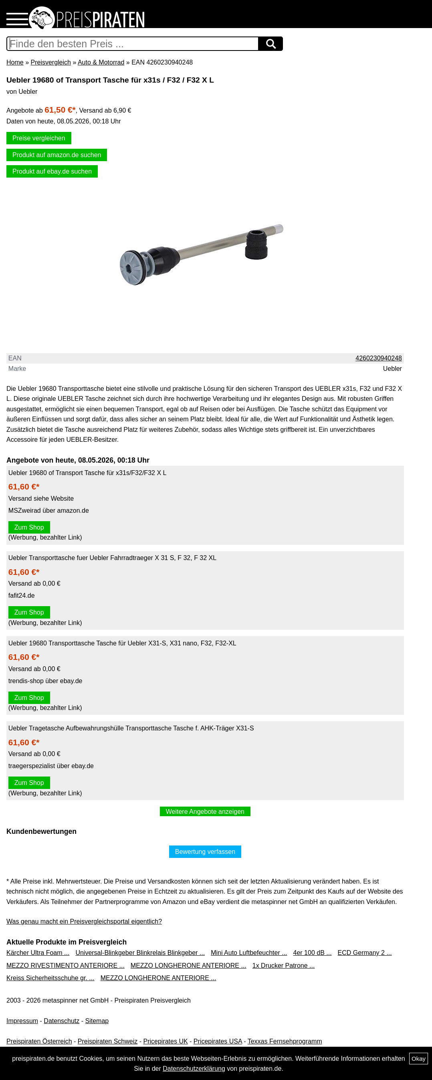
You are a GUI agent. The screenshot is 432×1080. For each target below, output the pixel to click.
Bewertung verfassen (205, 851)
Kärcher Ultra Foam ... (37, 952)
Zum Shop (29, 527)
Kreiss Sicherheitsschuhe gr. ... (50, 978)
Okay (419, 1058)
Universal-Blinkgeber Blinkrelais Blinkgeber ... (140, 952)
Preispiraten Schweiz (107, 1041)
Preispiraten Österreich (39, 1041)
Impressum (22, 1020)
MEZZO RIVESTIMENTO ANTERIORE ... (65, 965)
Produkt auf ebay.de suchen (52, 171)
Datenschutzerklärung (194, 1068)
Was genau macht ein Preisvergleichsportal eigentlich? (84, 921)
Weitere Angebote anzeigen (205, 811)
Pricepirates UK (165, 1041)
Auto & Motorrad (101, 62)
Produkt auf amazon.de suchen (56, 155)
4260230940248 (378, 358)
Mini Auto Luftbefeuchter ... (249, 952)
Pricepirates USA (218, 1041)
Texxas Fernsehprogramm (285, 1041)
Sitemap (97, 1020)
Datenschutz (61, 1020)
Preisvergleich (50, 62)
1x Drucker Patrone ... (283, 965)
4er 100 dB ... (312, 952)
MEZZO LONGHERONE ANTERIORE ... (188, 965)
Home (15, 62)
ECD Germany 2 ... (365, 952)
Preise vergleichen (38, 138)
